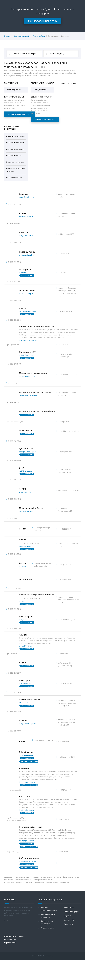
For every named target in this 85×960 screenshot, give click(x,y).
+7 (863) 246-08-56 (14, 320)
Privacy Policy (48, 956)
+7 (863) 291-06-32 (14, 402)
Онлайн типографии (68, 83)
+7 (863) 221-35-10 (14, 262)
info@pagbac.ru (10, 939)
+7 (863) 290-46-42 (14, 499)
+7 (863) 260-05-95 (14, 518)
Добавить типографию (45, 119)
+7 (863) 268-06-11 (14, 673)
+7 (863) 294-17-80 (14, 364)
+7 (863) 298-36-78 (64, 529)
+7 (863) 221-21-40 (14, 609)
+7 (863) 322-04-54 (14, 692)
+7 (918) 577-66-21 (64, 741)
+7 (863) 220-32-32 (14, 588)
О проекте (67, 916)
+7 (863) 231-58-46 (64, 422)
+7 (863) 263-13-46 (14, 460)
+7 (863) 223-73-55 (14, 301)
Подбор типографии (71, 912)
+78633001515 (63, 819)
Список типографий (21, 36)
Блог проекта (69, 920)
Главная (7, 36)
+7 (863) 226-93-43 (14, 223)
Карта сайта (68, 924)
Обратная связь (10, 943)
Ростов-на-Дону (39, 36)
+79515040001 (63, 852)
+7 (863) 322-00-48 (14, 204)
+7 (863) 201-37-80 (14, 441)
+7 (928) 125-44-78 (64, 790)
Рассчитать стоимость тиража (42, 21)
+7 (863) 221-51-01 (14, 281)
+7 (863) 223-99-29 (14, 383)
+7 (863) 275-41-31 (64, 565)
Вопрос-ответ (69, 908)
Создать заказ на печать (19, 114)
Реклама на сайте (47, 928)
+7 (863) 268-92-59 (14, 712)
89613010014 (63, 345)
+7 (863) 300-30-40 (14, 628)
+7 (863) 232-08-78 (14, 243)
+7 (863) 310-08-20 (14, 554)
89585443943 (63, 654)
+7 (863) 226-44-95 (14, 731)
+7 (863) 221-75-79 (14, 480)
